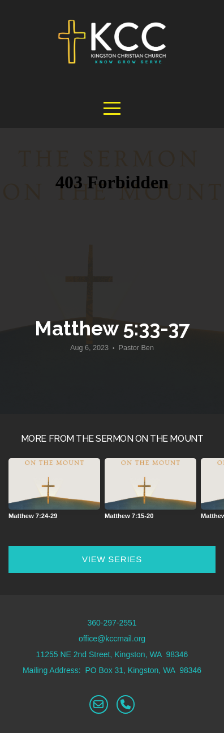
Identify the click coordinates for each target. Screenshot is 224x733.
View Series (112, 559)
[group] (54, 493)
